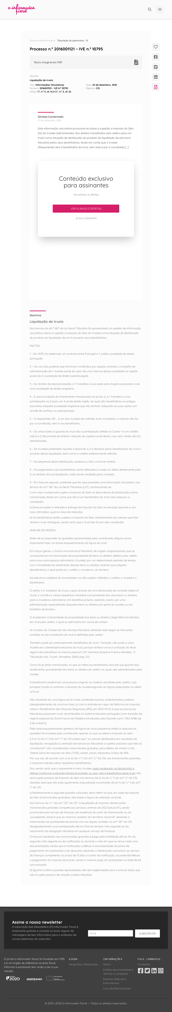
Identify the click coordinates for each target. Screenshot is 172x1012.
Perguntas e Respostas (83, 964)
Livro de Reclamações (117, 988)
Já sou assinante (86, 218)
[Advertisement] (86, 268)
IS (87, 40)
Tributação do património (70, 40)
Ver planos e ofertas (86, 208)
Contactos (144, 964)
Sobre (107, 964)
